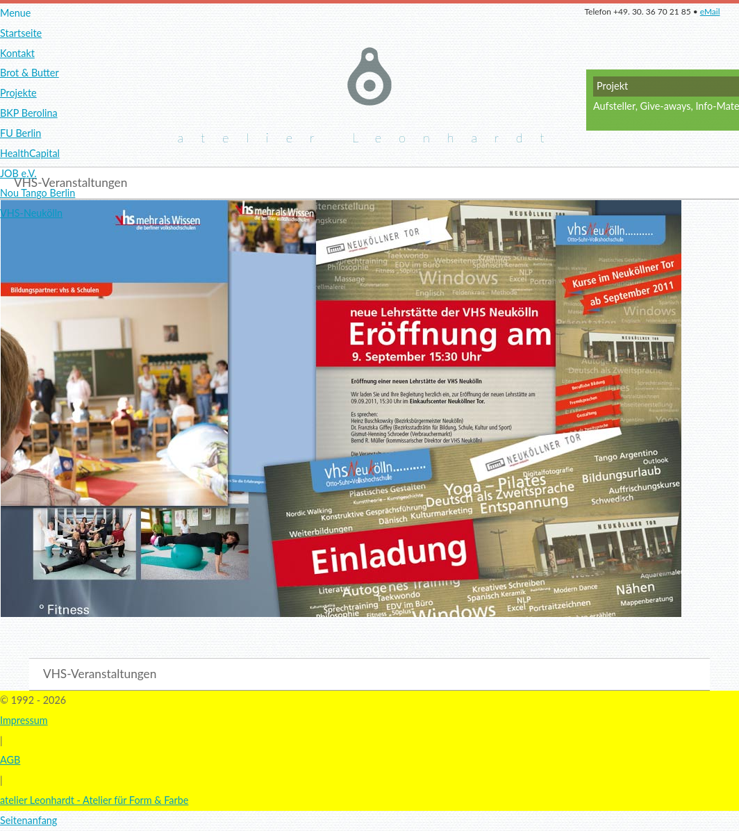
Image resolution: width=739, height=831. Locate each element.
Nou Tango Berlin (37, 193)
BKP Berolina (29, 113)
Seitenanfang (28, 820)
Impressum (24, 720)
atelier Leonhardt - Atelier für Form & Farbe (94, 800)
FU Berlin (20, 133)
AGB (10, 760)
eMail (710, 11)
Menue (15, 13)
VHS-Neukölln (31, 213)
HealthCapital (30, 153)
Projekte (18, 93)
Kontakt (17, 53)
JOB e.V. (18, 173)
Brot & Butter (29, 73)
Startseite (21, 33)
